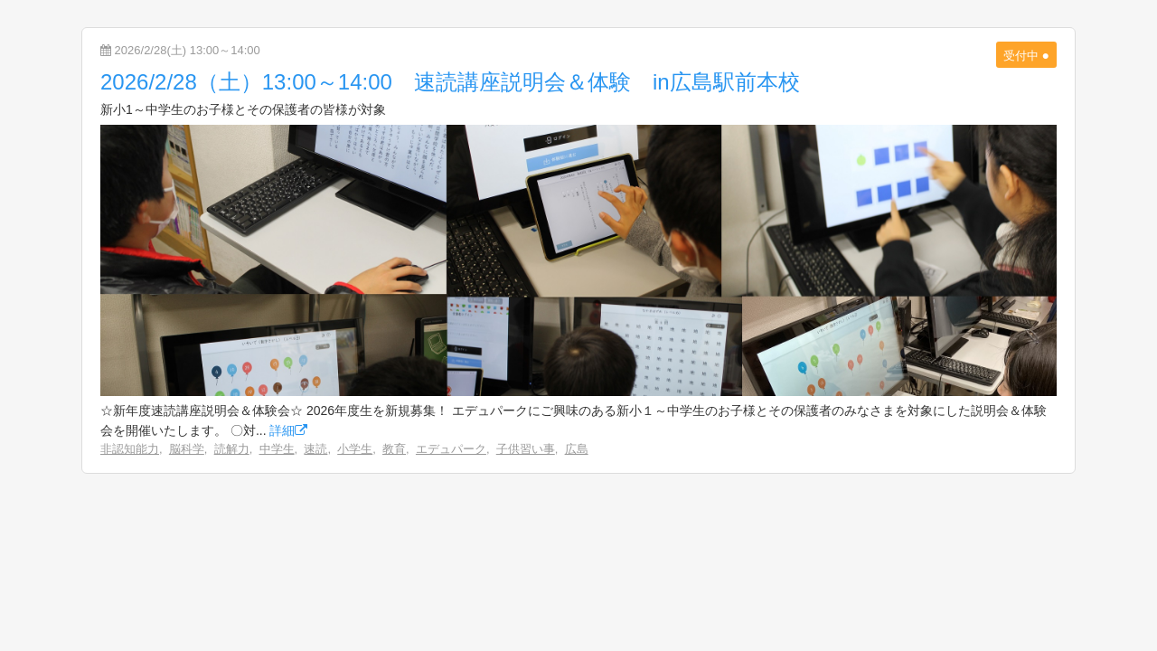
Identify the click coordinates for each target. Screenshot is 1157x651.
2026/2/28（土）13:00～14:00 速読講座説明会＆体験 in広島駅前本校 (450, 82)
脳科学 (186, 449)
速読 (315, 449)
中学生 (277, 449)
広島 (576, 449)
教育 (394, 449)
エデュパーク (451, 449)
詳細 (288, 430)
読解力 (231, 449)
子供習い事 (525, 449)
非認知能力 (129, 449)
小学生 (354, 449)
